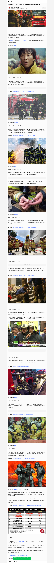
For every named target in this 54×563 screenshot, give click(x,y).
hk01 (15, 45)
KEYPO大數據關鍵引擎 (23, 40)
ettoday (16, 122)
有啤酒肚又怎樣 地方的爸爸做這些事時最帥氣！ (23, 366)
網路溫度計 (12, 40)
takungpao (16, 258)
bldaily (15, 397)
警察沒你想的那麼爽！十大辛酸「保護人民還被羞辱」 (24, 275)
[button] (10, 562)
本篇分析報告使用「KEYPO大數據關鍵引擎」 (18, 555)
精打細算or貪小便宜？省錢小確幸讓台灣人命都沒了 (24, 458)
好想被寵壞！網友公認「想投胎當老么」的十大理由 (24, 135)
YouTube (16, 353)
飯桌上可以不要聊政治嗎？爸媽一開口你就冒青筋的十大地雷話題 (27, 505)
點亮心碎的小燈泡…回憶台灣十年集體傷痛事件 (23, 414)
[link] (14, 562)
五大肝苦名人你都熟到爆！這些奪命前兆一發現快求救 (24, 227)
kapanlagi (16, 489)
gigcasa (16, 214)
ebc (15, 166)
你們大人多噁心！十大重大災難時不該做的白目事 (23, 91)
